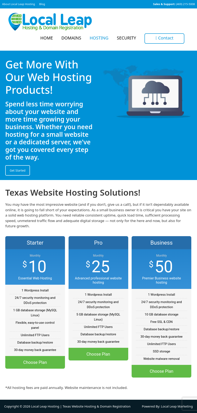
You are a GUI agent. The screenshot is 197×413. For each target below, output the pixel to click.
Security (126, 38)
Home (46, 38)
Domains (71, 38)
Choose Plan (35, 362)
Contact (164, 38)
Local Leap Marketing (177, 406)
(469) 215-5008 (174, 4)
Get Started (18, 170)
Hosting (99, 38)
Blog (42, 4)
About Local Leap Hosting (18, 4)
